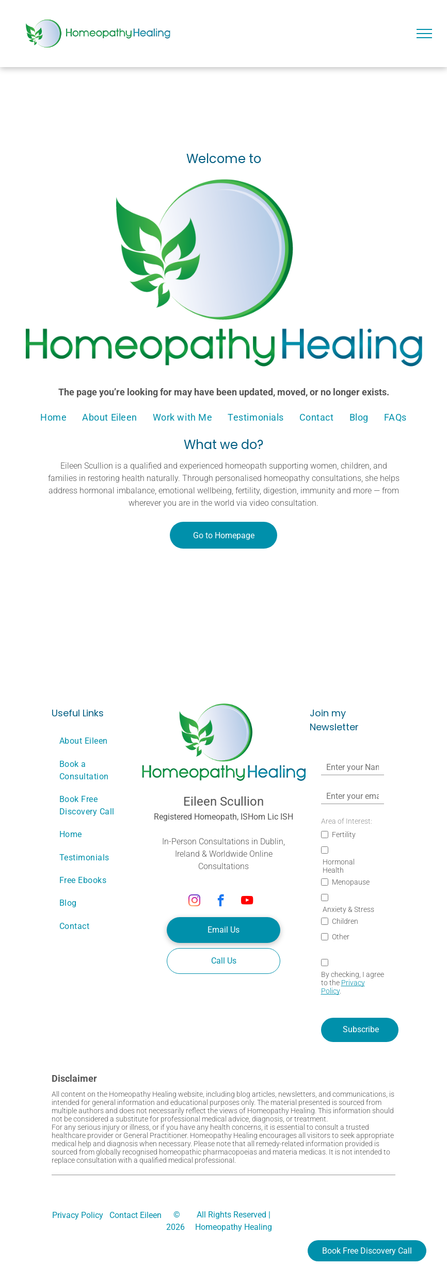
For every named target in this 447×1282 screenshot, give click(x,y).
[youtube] (247, 901)
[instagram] (194, 901)
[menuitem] (53, 417)
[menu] (424, 33)
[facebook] (221, 901)
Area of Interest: (346, 821)
